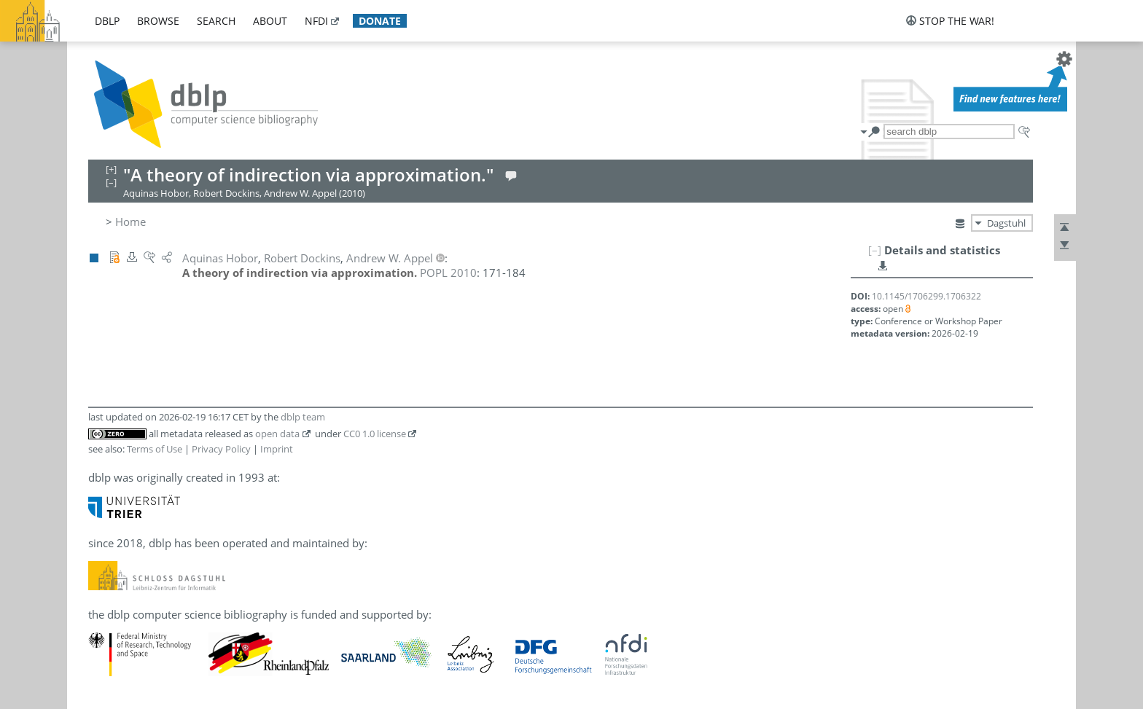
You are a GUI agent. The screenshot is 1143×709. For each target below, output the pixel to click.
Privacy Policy (221, 448)
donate (380, 21)
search (216, 21)
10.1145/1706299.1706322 (926, 296)
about (270, 21)
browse (158, 21)
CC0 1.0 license (374, 433)
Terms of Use (154, 448)
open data (277, 433)
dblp (107, 21)
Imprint (276, 448)
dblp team (303, 416)
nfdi (316, 21)
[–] (874, 250)
